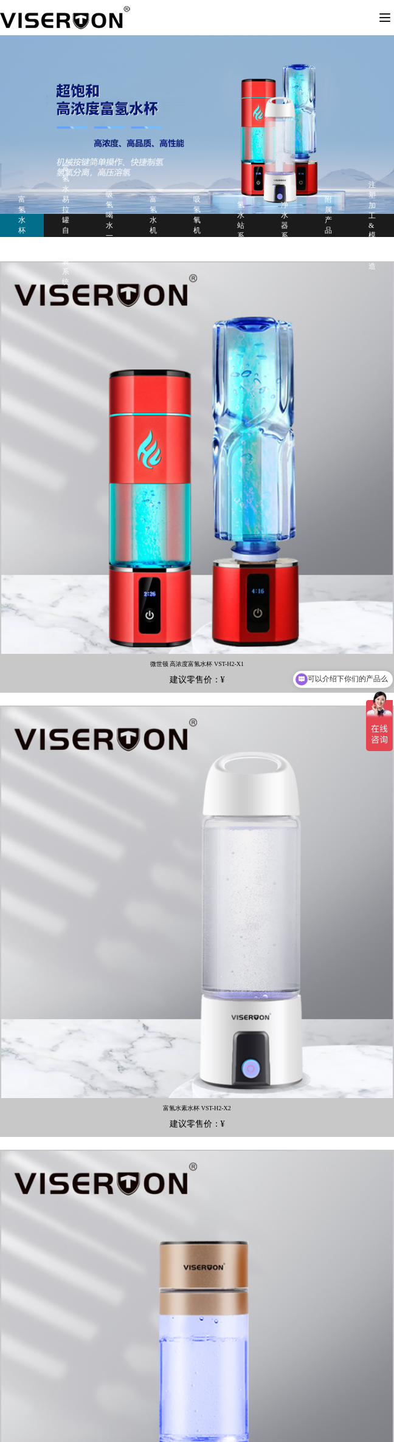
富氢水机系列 (153, 225)
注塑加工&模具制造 (372, 225)
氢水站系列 (240, 225)
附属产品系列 (328, 225)
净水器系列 (284, 225)
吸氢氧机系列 (197, 225)
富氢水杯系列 (22, 225)
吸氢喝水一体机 (109, 225)
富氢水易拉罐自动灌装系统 (65, 225)
